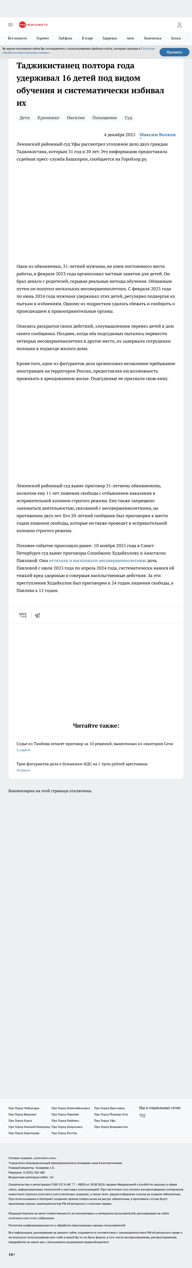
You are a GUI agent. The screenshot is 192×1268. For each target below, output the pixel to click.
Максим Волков (158, 134)
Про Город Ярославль (109, 1108)
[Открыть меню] (10, 25)
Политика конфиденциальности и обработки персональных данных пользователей (66, 1225)
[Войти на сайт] (179, 25)
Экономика (153, 38)
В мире (87, 38)
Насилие (76, 117)
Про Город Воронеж (22, 1114)
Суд (128, 117)
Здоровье (109, 38)
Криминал (48, 117)
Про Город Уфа (104, 1120)
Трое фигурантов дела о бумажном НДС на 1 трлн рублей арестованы (96, 767)
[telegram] (39, 615)
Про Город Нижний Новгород (29, 1127)
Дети (25, 117)
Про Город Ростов (64, 1133)
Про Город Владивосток (111, 1127)
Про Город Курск (20, 1120)
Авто (130, 38)
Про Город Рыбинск (65, 1120)
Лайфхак (65, 38)
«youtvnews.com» (44, 1158)
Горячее (42, 38)
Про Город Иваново (65, 1114)
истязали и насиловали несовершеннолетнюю (97, 560)
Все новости (17, 38)
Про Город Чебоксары (23, 1108)
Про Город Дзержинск (67, 1127)
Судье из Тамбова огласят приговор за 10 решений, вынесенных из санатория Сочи (96, 747)
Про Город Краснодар (23, 1133)
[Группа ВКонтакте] (142, 1116)
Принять (174, 52)
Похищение (104, 117)
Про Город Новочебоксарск (71, 1108)
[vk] (23, 615)
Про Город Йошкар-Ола (111, 1114)
